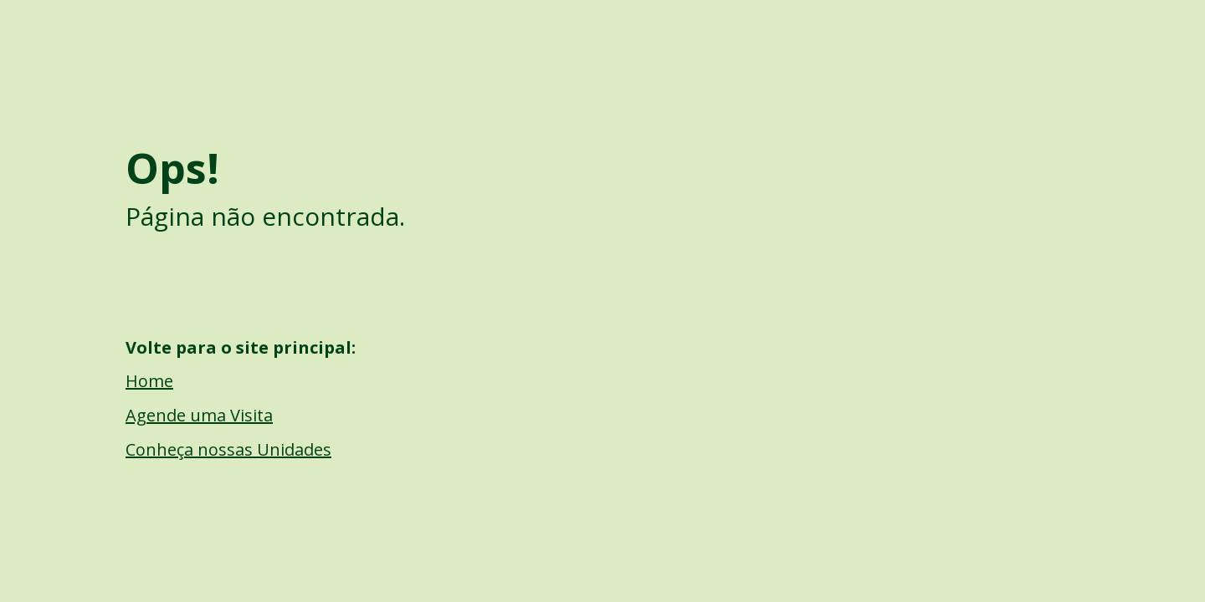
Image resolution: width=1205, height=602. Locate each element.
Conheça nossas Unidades (228, 449)
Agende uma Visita (199, 415)
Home (149, 381)
